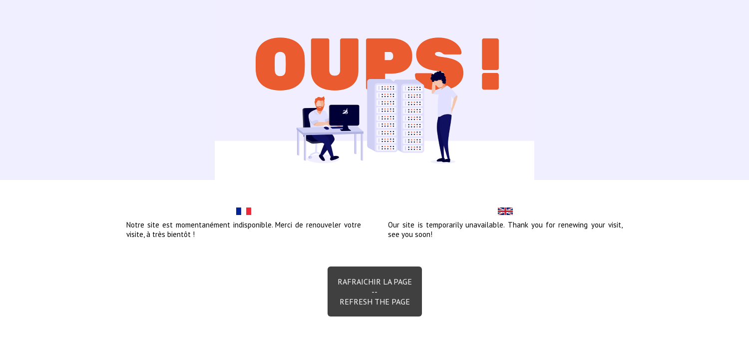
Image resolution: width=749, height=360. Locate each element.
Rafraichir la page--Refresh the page (375, 291)
